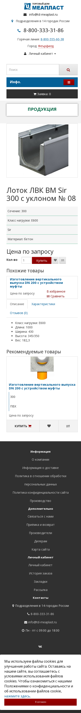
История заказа (40, 573)
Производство (40, 501)
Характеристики (43, 304)
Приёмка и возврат (40, 525)
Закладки (40, 581)
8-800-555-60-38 (52, 39)
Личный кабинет (40, 565)
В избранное (56, 291)
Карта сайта (41, 549)
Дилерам (40, 541)
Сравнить (56, 296)
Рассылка (41, 590)
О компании (40, 459)
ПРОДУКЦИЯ (42, 109)
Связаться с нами (41, 516)
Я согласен (40, 701)
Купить (41, 260)
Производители (40, 533)
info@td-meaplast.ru (43, 14)
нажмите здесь (17, 696)
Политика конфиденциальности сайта (41, 492)
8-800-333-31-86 (44, 30)
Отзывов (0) (19, 313)
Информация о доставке (40, 468)
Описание (17, 304)
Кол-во (11, 260)
